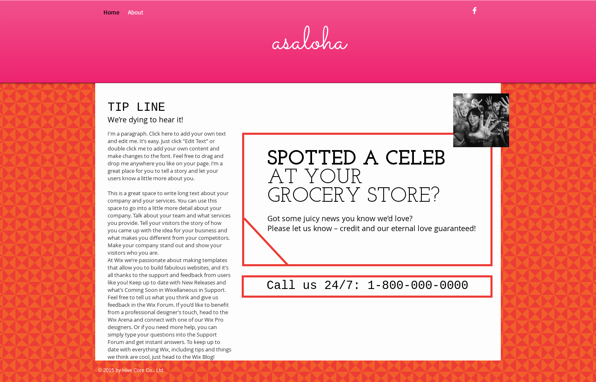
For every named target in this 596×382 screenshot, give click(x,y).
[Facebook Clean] (474, 10)
